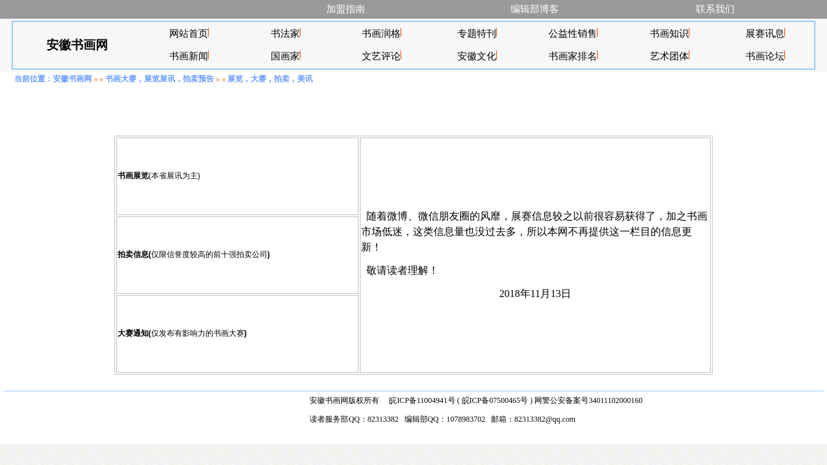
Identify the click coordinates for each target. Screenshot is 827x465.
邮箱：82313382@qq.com (533, 419)
